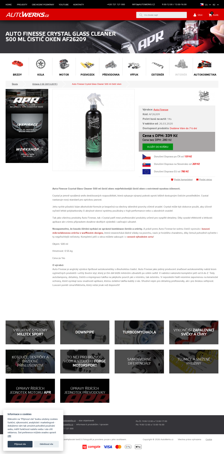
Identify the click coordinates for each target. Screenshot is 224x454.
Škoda (15, 84)
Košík (213, 15)
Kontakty (78, 5)
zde (9, 436)
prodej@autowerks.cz (65, 420)
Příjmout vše (20, 444)
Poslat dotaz (204, 179)
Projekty (22, 5)
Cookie (209, 439)
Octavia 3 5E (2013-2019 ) (44, 84)
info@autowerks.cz (143, 4)
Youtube (64, 5)
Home (9, 5)
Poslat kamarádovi (182, 179)
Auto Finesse (161, 109)
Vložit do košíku (157, 147)
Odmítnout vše (46, 444)
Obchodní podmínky (43, 5)
